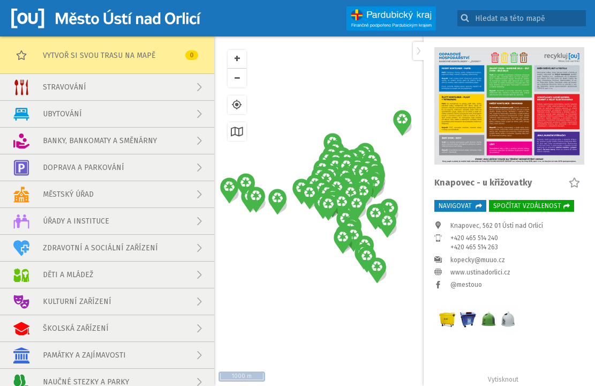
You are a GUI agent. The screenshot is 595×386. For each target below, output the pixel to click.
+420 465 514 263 (474, 247)
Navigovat (460, 206)
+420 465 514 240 (474, 238)
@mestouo (466, 284)
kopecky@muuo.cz (477, 260)
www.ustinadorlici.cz (480, 272)
